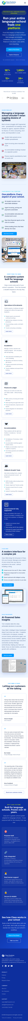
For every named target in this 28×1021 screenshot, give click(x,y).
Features (4, 975)
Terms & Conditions (6, 1017)
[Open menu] (25, 3)
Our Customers (5, 991)
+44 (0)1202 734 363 (7, 1007)
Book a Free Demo (14, 49)
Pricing (3, 977)
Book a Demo (9, 535)
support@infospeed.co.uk (8, 1002)
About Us (4, 988)
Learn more (9, 331)
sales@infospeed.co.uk (7, 1004)
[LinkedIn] (6, 966)
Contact (4, 994)
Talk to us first (14, 940)
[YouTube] (12, 966)
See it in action (8, 586)
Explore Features (14, 54)
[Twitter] (9, 966)
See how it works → (9, 235)
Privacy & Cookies (17, 1017)
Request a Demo (6, 980)
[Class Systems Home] (9, 3)
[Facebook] (3, 966)
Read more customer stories (14, 792)
